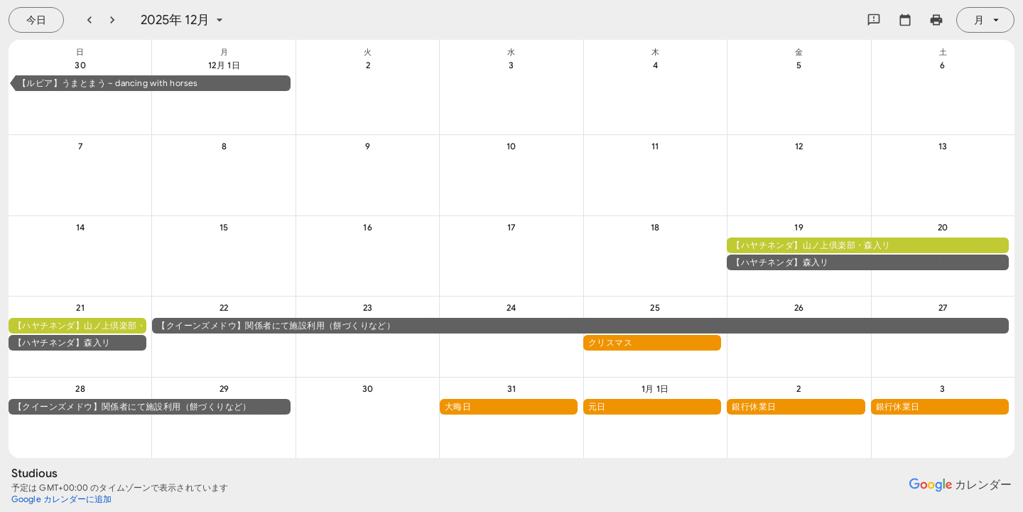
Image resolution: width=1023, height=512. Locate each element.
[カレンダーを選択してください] (905, 20)
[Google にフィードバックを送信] (873, 20)
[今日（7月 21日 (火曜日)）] (36, 20)
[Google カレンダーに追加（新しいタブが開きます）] (62, 499)
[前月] (89, 20)
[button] (153, 83)
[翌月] (112, 20)
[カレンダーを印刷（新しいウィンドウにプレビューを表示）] (936, 20)
